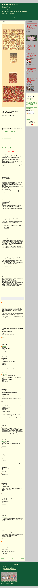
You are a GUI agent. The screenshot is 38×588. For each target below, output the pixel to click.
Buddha (33, 99)
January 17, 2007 (4, 344)
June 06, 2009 (4, 425)
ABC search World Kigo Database (32, 25)
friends (35, 101)
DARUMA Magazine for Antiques (31, 82)
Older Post (22, 558)
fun (36, 101)
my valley (33, 103)
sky (36, 104)
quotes (35, 104)
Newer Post (2, 558)
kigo (36, 102)
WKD (30, 108)
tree (32, 107)
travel (31, 107)
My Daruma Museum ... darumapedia (8, 568)
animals (29, 99)
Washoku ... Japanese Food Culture (8, 567)
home (30, 102)
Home (12, 558)
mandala (30, 103)
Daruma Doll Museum (30, 69)
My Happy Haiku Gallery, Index (7, 566)
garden (27, 102)
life (28, 103)
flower (30, 101)
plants (31, 104)
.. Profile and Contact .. (29, 116)
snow (27, 105)
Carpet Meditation (6, 23)
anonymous (4, 493)
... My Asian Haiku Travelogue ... (6, 138)
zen (31, 108)
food (32, 101)
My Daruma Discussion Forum (31, 68)
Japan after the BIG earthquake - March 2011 (9, 569)
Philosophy (28, 104)
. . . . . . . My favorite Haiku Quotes (32, 52)
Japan (34, 102)
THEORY (28, 107)
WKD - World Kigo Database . (31, 45)
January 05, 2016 (4, 553)
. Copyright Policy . (28, 119)
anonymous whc (4, 517)
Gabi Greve (4, 302)
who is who (27, 108)
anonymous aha (4, 441)
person (36, 103)
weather (35, 107)
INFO (31, 102)
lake (26, 103)
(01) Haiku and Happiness (10, 4)
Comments (29, 113)
